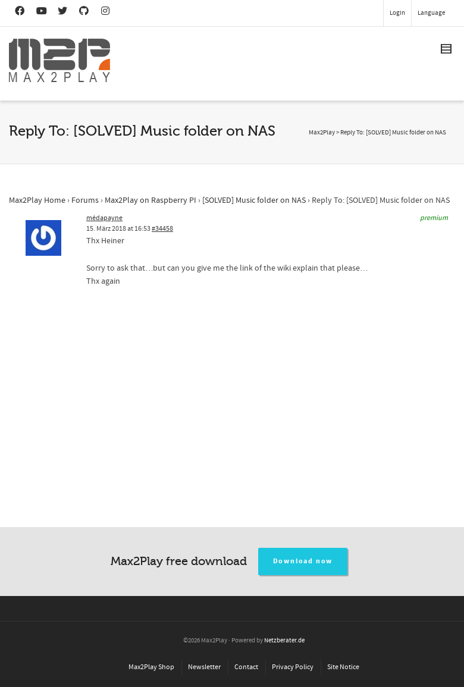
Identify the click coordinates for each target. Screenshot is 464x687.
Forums (85, 200)
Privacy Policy (292, 667)
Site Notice (343, 667)
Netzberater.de (284, 640)
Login (397, 13)
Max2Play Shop (151, 667)
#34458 (162, 228)
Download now (303, 561)
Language (431, 13)
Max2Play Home (37, 200)
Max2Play (322, 132)
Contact (246, 667)
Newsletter (204, 667)
